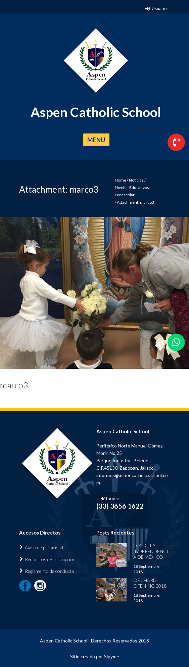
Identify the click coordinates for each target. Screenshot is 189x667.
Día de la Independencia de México (150, 551)
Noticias (136, 180)
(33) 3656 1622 (120, 506)
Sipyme (111, 656)
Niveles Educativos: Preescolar (132, 191)
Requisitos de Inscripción (50, 559)
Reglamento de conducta (49, 571)
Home (120, 180)
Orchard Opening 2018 (150, 583)
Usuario (159, 8)
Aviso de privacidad (44, 547)
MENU (96, 140)
